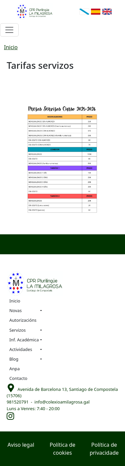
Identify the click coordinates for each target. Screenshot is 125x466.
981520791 (18, 402)
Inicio (11, 47)
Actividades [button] (20, 349)
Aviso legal (20, 444)
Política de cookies (62, 448)
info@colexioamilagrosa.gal (61, 402)
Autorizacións (22, 320)
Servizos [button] (17, 330)
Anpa (14, 369)
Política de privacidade (104, 448)
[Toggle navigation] (9, 30)
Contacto (18, 378)
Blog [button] (13, 359)
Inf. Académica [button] (24, 340)
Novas (15, 310)
